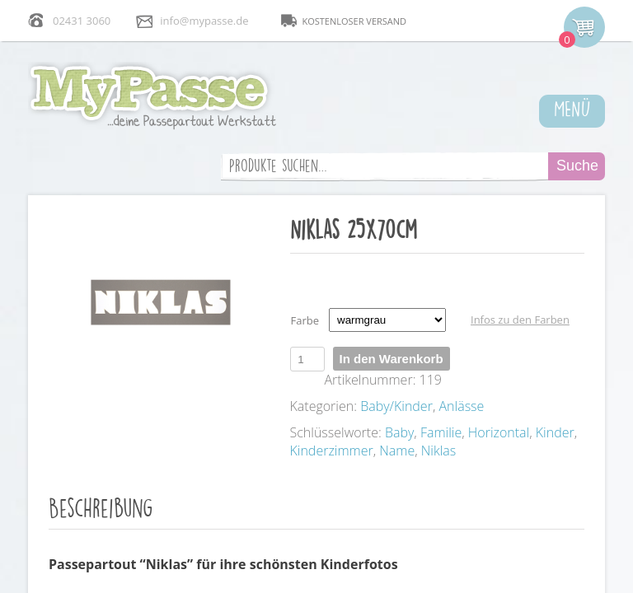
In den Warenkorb (391, 359)
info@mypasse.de (204, 20)
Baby (399, 432)
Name (397, 450)
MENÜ (572, 108)
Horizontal (498, 432)
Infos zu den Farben (520, 319)
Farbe (305, 320)
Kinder (555, 432)
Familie (441, 432)
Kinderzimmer (331, 450)
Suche (577, 165)
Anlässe (461, 406)
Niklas (438, 450)
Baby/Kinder (396, 406)
